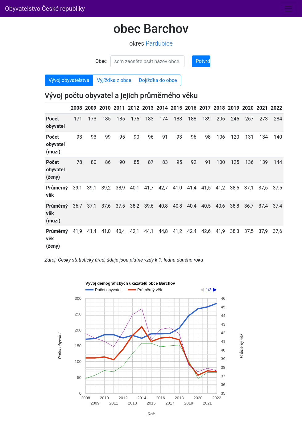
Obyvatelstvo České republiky (45, 8)
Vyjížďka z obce (114, 80)
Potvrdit (203, 61)
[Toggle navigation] (288, 8)
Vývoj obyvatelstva (69, 80)
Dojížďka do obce (158, 80)
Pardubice (159, 43)
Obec (101, 61)
